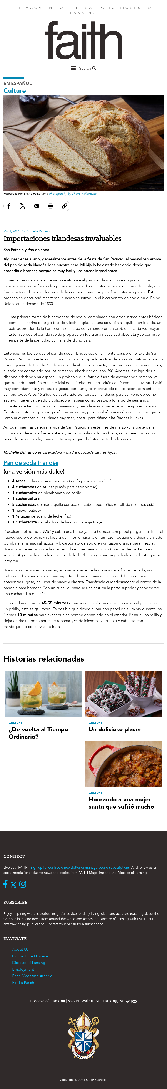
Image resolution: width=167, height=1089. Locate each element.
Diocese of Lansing (28, 962)
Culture (14, 90)
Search (87, 68)
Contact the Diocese (30, 956)
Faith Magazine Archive (32, 976)
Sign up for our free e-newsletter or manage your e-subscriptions (80, 867)
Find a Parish (23, 982)
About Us (20, 949)
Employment (23, 969)
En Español (17, 83)
